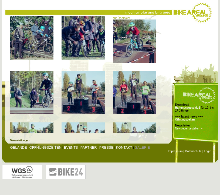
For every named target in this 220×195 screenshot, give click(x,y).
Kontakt (124, 147)
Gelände (18, 147)
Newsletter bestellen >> (189, 128)
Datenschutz (193, 151)
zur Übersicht (121, 18)
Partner (88, 147)
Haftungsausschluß (187, 107)
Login (207, 151)
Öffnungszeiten (185, 119)
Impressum (175, 151)
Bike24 (66, 172)
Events (71, 147)
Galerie (142, 147)
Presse (106, 147)
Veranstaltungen (19, 140)
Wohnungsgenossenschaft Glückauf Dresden (22, 172)
